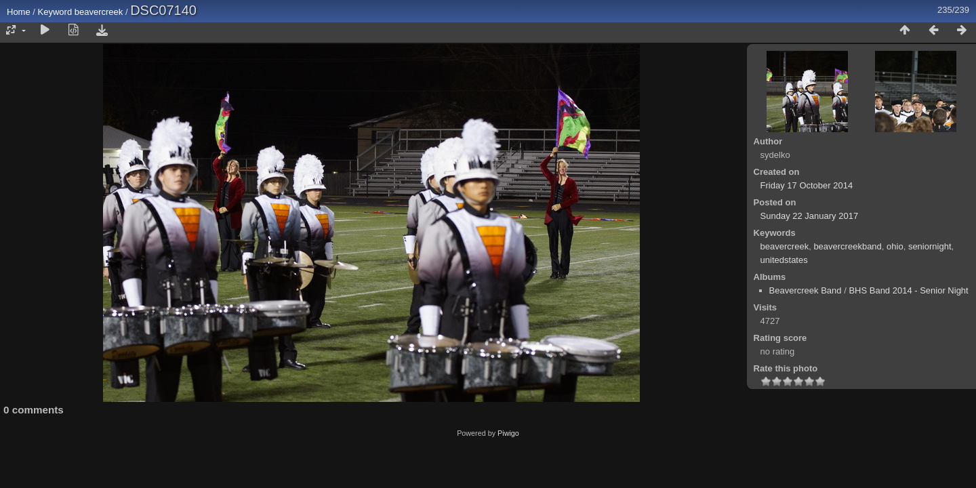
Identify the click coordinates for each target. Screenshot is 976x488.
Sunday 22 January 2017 (809, 216)
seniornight (930, 246)
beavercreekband (847, 246)
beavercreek (99, 12)
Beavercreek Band (805, 290)
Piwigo (508, 433)
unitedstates (784, 260)
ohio (895, 246)
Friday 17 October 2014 (806, 185)
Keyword (55, 12)
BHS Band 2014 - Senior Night (908, 290)
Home (18, 12)
